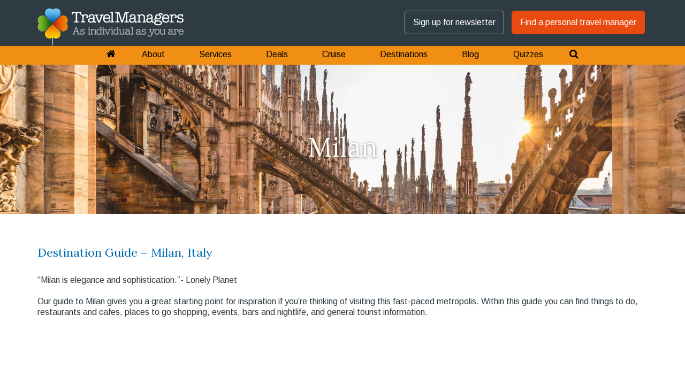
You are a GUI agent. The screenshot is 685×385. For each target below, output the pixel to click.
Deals (277, 54)
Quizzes (528, 54)
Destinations (404, 54)
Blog (470, 54)
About (153, 54)
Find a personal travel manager (578, 22)
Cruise (334, 54)
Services (215, 54)
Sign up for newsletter (454, 22)
